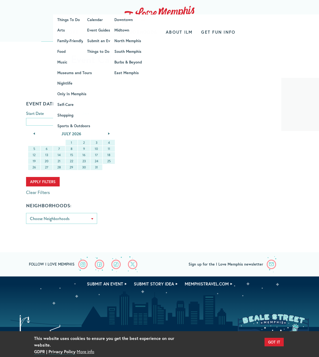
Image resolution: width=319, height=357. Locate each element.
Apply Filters (43, 181)
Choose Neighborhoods (49, 219)
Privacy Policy (62, 351)
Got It (274, 341)
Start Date (35, 113)
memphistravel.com (207, 284)
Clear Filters (38, 192)
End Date (81, 113)
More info (85, 351)
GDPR (39, 351)
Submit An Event (105, 284)
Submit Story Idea (154, 284)
